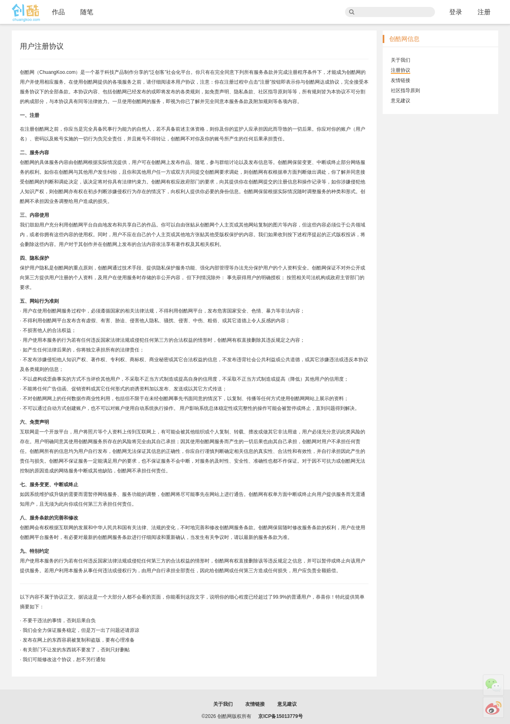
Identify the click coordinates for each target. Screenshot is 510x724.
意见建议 (400, 100)
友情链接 (400, 80)
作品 (58, 12)
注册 (484, 12)
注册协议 (400, 70)
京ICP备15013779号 (280, 716)
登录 (455, 12)
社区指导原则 (405, 90)
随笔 (86, 12)
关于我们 (400, 60)
